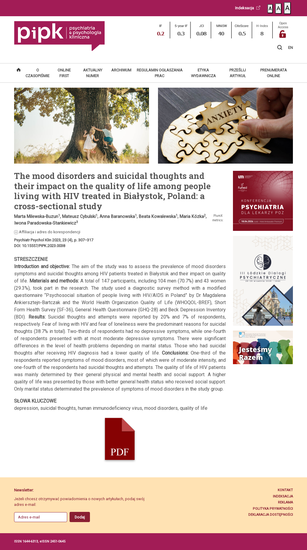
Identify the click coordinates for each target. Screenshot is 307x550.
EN (290, 47)
